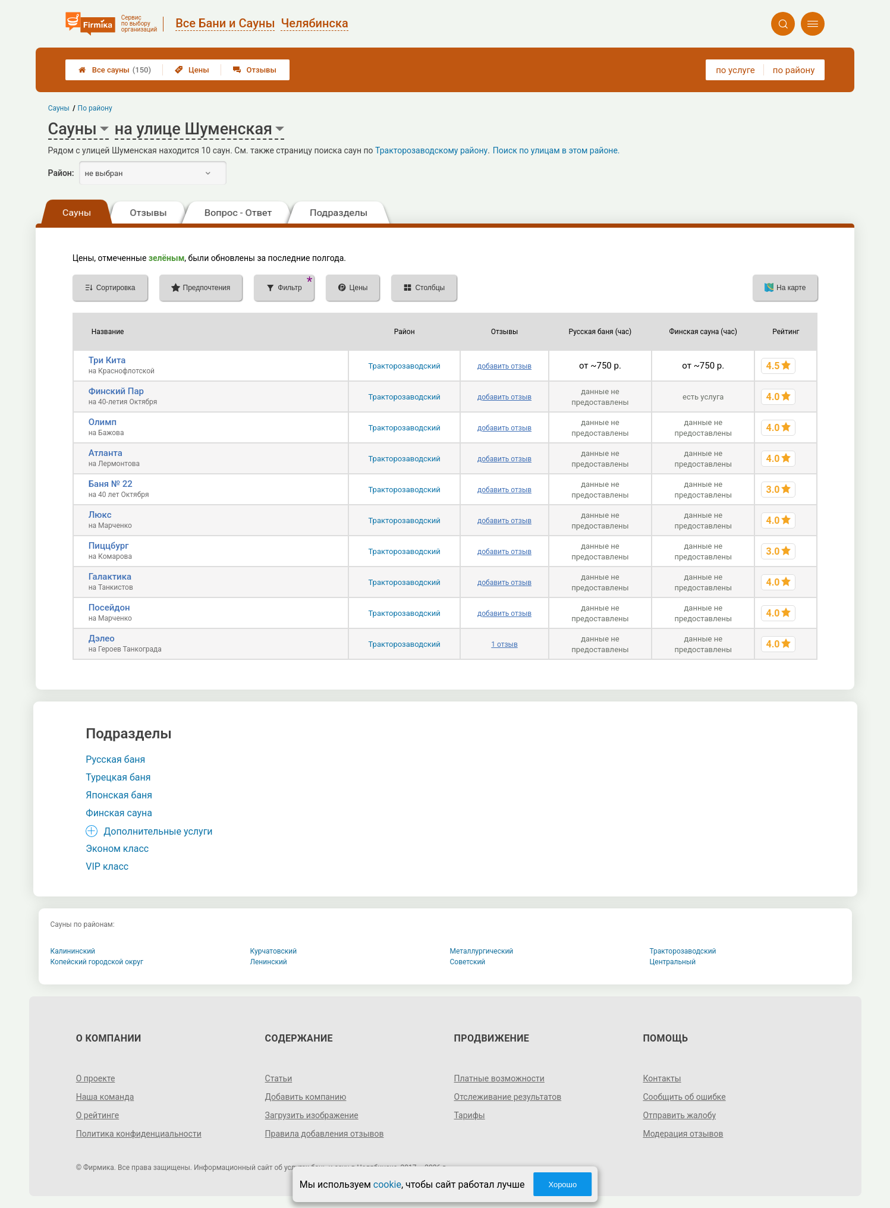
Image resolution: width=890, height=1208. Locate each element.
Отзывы (254, 69)
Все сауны (114, 69)
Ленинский (268, 962)
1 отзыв (504, 644)
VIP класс (107, 866)
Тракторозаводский (405, 365)
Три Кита (107, 360)
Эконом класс (117, 848)
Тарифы (469, 1115)
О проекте (95, 1078)
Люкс (100, 514)
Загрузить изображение (311, 1115)
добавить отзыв (504, 366)
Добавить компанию (306, 1097)
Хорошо (562, 1184)
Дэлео (102, 638)
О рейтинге (97, 1115)
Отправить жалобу (679, 1115)
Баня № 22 (111, 484)
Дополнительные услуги (157, 831)
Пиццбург (109, 545)
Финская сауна (119, 813)
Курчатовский (273, 951)
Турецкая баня (118, 777)
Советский (468, 962)
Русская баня (115, 759)
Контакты (662, 1078)
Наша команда (105, 1097)
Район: (61, 173)
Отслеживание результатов (508, 1097)
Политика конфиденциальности (139, 1133)
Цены (192, 69)
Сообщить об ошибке (684, 1097)
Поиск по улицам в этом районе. (556, 150)
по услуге (735, 70)
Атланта (105, 453)
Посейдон (109, 607)
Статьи (279, 1078)
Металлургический (482, 951)
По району (94, 108)
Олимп (103, 422)
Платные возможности (499, 1078)
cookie (387, 1184)
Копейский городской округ (97, 962)
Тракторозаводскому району (431, 150)
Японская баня (119, 795)
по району (793, 70)
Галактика (110, 576)
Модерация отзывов (683, 1133)
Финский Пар (116, 391)
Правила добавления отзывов (324, 1133)
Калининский (73, 951)
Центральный (673, 962)
